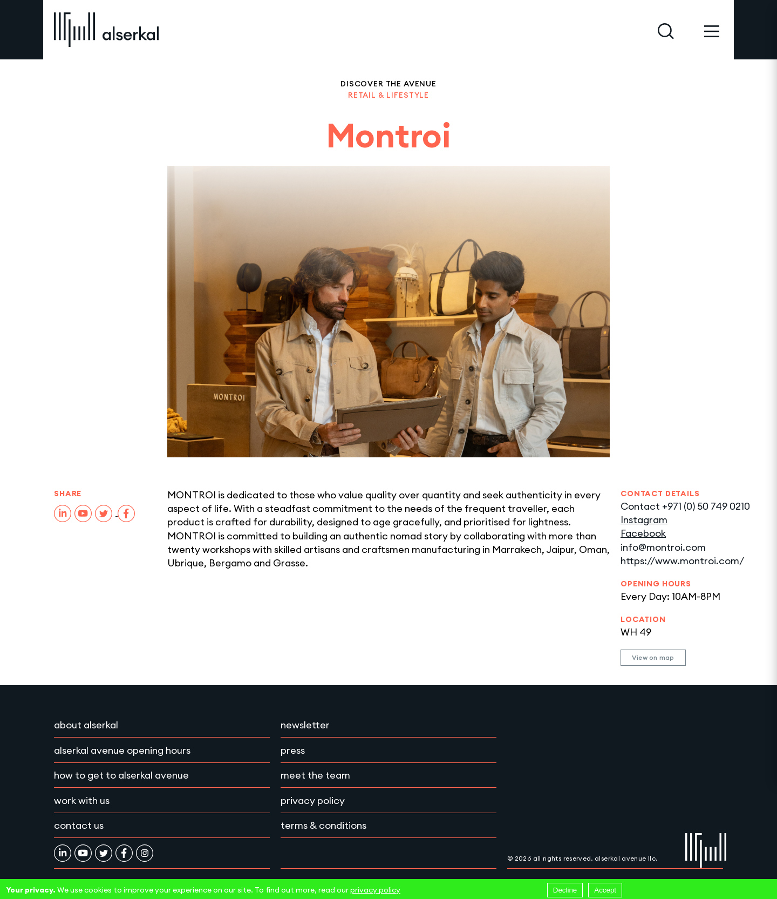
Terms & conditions (323, 825)
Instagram (644, 519)
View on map (653, 657)
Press (293, 750)
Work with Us (82, 800)
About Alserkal (86, 725)
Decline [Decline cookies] (565, 890)
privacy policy (375, 890)
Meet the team (315, 775)
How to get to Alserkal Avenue (121, 775)
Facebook (643, 533)
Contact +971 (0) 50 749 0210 (685, 506)
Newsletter (305, 725)
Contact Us (79, 825)
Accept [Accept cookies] (605, 890)
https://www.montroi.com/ (682, 561)
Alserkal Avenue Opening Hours (122, 750)
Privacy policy (313, 800)
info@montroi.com (663, 547)
